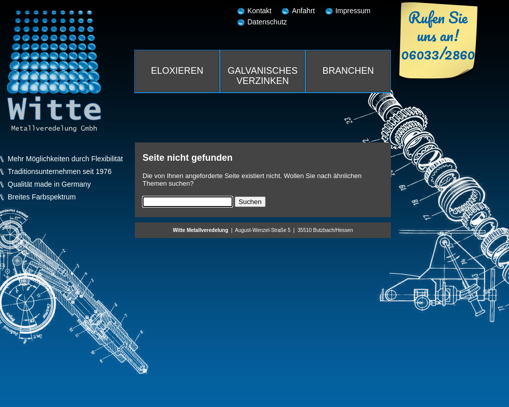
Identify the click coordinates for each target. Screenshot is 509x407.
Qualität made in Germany (49, 184)
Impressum (353, 11)
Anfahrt (303, 11)
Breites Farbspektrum (42, 197)
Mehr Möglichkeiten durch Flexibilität (65, 159)
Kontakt (259, 11)
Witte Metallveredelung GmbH (54, 71)
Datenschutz (267, 22)
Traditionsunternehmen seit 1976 (59, 171)
